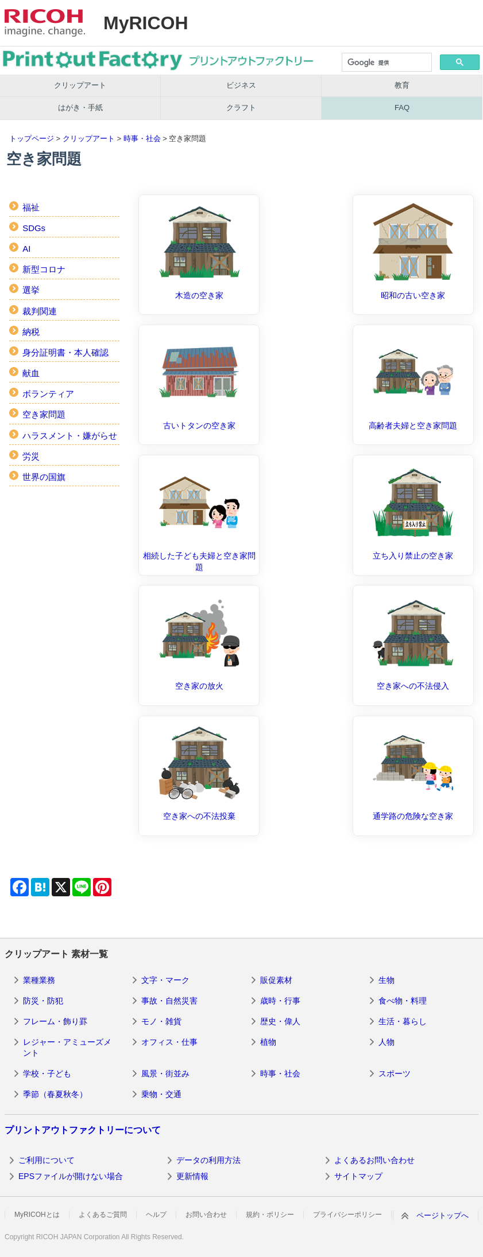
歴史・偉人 (280, 1021)
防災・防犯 (43, 1000)
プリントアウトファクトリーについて (83, 1130)
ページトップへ (442, 1215)
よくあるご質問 (103, 1215)
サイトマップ (358, 1176)
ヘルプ (156, 1215)
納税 (31, 332)
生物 (386, 980)
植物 (268, 1042)
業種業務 (39, 980)
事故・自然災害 (169, 1000)
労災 (31, 456)
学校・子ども (47, 1073)
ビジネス (241, 85)
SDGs (33, 228)
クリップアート (80, 85)
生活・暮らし (402, 1021)
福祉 (31, 207)
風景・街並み (165, 1073)
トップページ (31, 138)
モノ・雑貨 (161, 1021)
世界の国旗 (43, 477)
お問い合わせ (206, 1215)
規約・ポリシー (270, 1215)
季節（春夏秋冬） (55, 1094)
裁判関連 (39, 311)
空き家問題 (43, 414)
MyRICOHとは (37, 1215)
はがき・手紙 (80, 107)
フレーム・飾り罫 (55, 1021)
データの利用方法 (208, 1160)
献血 (31, 373)
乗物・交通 (161, 1094)
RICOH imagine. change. (45, 23)
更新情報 (192, 1176)
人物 (386, 1042)
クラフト (241, 107)
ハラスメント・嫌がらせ (69, 435)
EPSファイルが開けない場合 (70, 1176)
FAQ (402, 107)
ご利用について (46, 1160)
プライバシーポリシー (347, 1215)
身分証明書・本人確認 (65, 352)
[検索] (385, 63)
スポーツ (394, 1073)
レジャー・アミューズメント (67, 1047)
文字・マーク (165, 980)
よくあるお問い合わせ (374, 1160)
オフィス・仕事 (169, 1042)
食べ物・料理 (402, 1000)
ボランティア (48, 394)
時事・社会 (142, 138)
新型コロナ (43, 269)
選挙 (31, 290)
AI (26, 248)
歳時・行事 (280, 1000)
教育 (402, 85)
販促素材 (276, 980)
